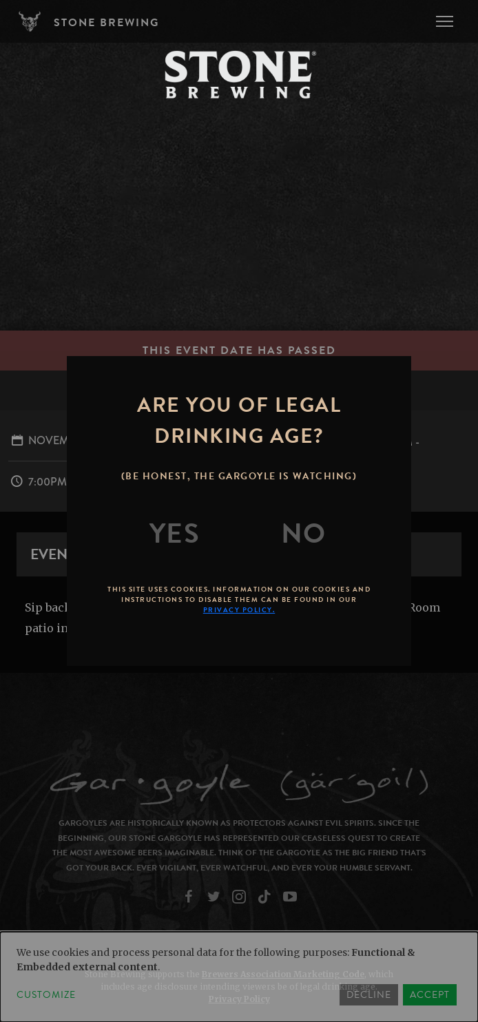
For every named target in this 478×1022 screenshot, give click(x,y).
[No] (303, 534)
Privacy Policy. (239, 610)
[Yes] (175, 534)
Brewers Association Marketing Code (283, 974)
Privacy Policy (239, 999)
